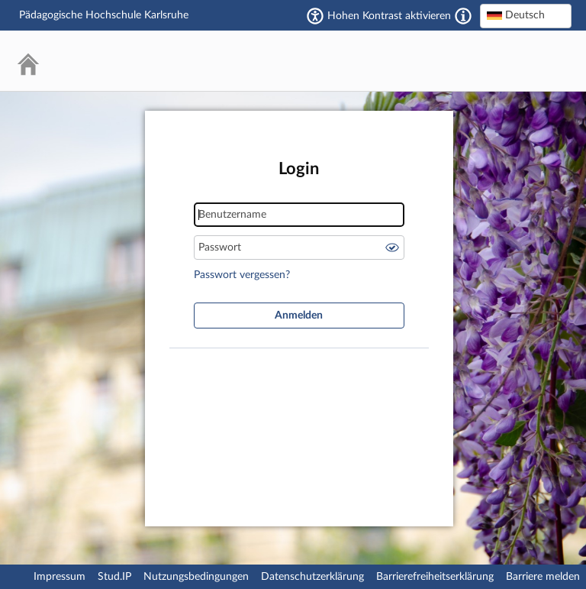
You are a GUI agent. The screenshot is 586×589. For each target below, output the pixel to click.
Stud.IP (114, 576)
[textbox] (526, 15)
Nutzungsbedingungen (196, 576)
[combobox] (526, 16)
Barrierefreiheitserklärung (435, 576)
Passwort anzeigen (392, 247)
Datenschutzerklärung (312, 576)
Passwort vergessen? (242, 275)
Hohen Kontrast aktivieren (389, 16)
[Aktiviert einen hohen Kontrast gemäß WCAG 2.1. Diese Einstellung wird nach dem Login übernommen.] (463, 16)
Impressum (59, 576)
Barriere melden (543, 576)
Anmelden (299, 315)
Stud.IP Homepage (513, 61)
